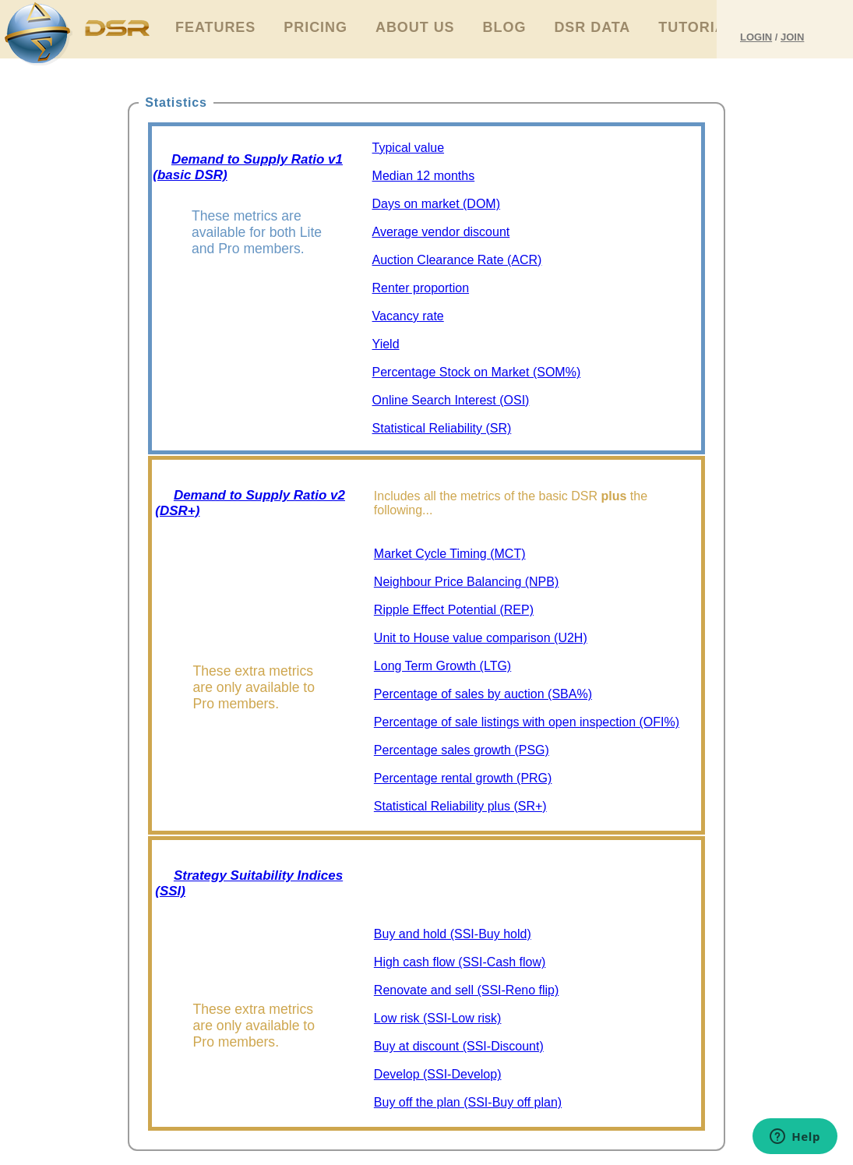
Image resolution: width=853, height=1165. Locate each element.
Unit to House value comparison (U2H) (480, 637)
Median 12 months (423, 175)
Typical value (408, 147)
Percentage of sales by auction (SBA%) (483, 694)
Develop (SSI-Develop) (438, 1074)
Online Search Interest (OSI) (451, 400)
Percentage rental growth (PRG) (463, 778)
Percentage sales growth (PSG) (461, 750)
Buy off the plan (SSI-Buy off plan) (468, 1102)
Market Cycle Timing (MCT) (450, 553)
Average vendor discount (441, 231)
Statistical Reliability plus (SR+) (460, 806)
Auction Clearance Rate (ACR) (457, 260)
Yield (386, 344)
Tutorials (701, 27)
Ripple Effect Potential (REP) (454, 609)
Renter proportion (421, 288)
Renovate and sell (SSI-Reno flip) (466, 990)
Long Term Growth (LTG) (442, 666)
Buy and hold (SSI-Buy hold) (452, 934)
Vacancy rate (408, 316)
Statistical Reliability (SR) (442, 428)
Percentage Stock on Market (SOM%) (476, 372)
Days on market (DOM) (436, 203)
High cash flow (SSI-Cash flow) (460, 962)
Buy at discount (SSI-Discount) (459, 1046)
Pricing (315, 27)
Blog (505, 27)
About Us (415, 27)
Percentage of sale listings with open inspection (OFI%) (526, 722)
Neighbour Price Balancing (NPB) (466, 581)
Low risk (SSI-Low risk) (438, 1018)
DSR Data (592, 27)
